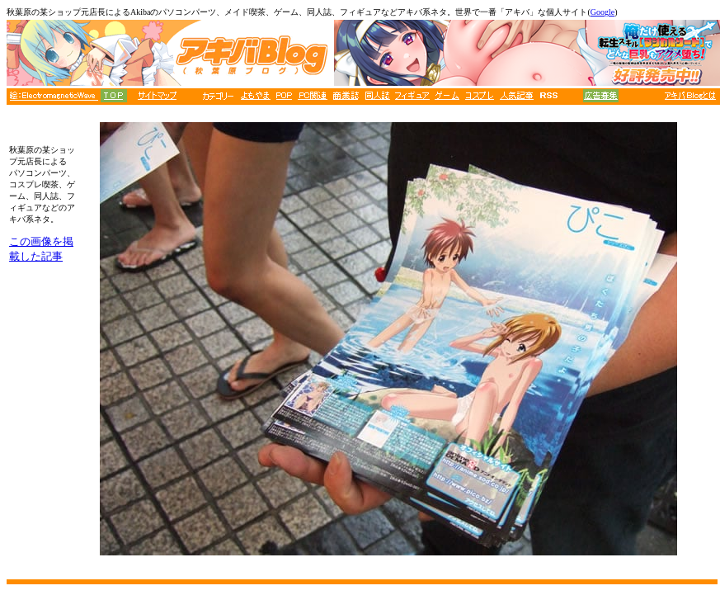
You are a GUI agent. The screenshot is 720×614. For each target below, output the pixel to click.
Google (602, 12)
